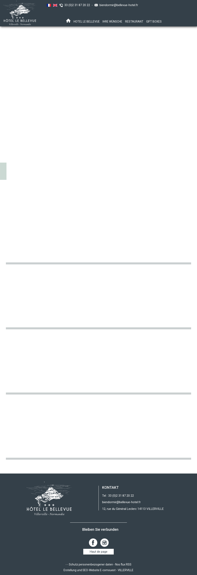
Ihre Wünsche (112, 21)
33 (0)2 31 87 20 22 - (79, 5)
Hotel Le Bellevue (87, 21)
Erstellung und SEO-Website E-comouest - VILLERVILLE (98, 570)
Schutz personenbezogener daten (91, 564)
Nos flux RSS (123, 564)
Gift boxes (154, 21)
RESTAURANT (134, 21)
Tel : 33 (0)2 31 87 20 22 (118, 495)
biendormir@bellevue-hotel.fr (119, 5)
